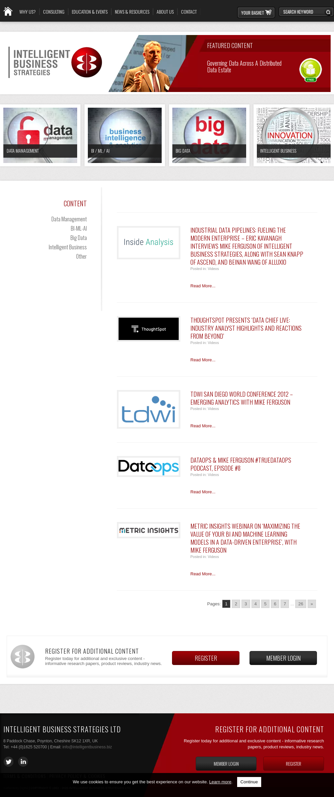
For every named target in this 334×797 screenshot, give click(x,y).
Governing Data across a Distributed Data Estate (244, 66)
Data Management (23, 150)
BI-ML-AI (79, 228)
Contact (189, 11)
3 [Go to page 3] (245, 603)
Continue (249, 781)
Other (81, 256)
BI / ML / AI (100, 150)
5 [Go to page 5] (265, 603)
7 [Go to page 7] (285, 603)
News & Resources (132, 11)
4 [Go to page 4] (256, 603)
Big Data (183, 150)
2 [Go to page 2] (236, 603)
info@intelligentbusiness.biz (87, 747)
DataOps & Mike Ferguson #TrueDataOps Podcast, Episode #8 (240, 464)
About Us (165, 11)
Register (206, 658)
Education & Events (90, 11)
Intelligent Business (278, 150)
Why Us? (27, 11)
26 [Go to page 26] (300, 603)
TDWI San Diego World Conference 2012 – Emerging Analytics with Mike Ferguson (241, 398)
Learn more (220, 781)
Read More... (202, 285)
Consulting (53, 11)
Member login (283, 658)
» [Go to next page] (312, 603)
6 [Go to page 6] (275, 603)
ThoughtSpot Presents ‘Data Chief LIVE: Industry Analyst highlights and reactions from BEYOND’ (246, 328)
